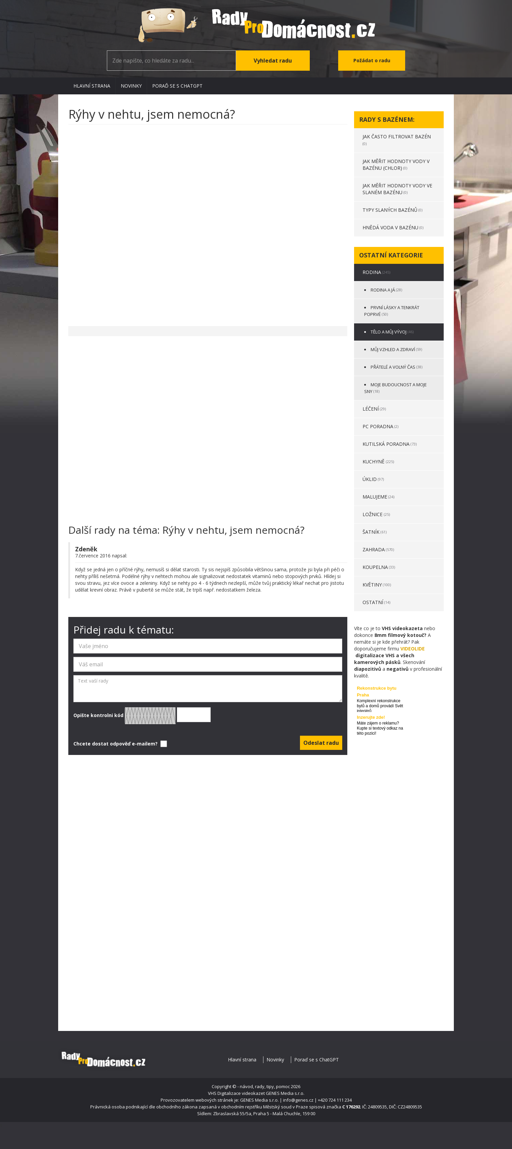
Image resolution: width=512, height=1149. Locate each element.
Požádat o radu (371, 60)
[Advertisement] (207, 222)
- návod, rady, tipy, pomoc (263, 1086)
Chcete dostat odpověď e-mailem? (119, 743)
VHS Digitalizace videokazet (236, 1093)
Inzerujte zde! (371, 717)
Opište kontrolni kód (142, 715)
